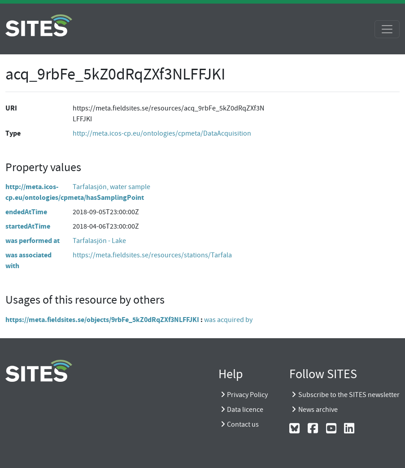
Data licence (245, 409)
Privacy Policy (247, 394)
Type (13, 133)
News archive (318, 409)
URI (11, 108)
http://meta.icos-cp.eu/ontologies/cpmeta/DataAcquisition (162, 133)
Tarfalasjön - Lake (99, 240)
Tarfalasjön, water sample (111, 186)
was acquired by (228, 319)
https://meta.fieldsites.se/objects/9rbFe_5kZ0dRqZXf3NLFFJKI (102, 319)
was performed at (32, 240)
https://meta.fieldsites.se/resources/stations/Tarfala (152, 255)
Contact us (243, 424)
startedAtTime (27, 226)
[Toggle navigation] (387, 29)
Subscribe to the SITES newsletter (349, 394)
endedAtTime (26, 211)
